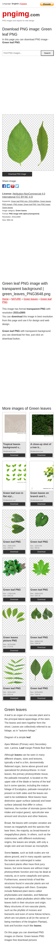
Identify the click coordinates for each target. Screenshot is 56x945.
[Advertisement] (28, 86)
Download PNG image (17, 174)
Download (14, 455)
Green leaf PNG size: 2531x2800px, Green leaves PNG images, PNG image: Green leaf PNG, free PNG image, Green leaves (26, 204)
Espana (23, 4)
